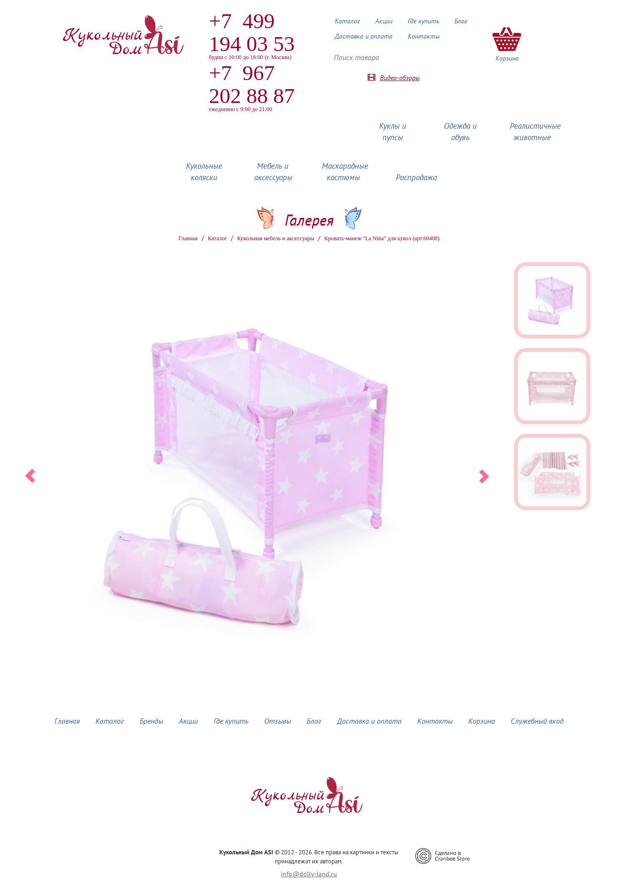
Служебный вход (537, 721)
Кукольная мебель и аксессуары (275, 238)
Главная (187, 238)
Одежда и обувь (460, 132)
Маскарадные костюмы (345, 172)
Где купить (423, 21)
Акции (383, 21)
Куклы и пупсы (392, 132)
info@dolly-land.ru (309, 874)
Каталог (347, 21)
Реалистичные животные (535, 132)
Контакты (424, 36)
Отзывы (277, 721)
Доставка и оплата (363, 36)
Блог (460, 21)
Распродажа (416, 177)
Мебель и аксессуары (273, 172)
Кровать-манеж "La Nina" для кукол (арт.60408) (382, 238)
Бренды (151, 721)
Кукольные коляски (204, 172)
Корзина (481, 721)
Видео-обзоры (400, 77)
